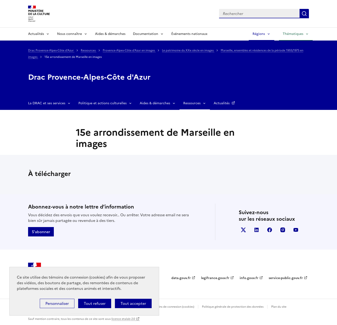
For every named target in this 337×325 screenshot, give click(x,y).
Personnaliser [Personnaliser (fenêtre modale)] (57, 303)
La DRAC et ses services (46, 103)
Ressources (88, 50)
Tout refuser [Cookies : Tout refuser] (95, 303)
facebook (269, 230)
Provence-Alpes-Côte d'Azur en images (129, 50)
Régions (259, 33)
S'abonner (41, 232)
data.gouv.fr (181, 278)
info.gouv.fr (249, 278)
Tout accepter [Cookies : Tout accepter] (133, 303)
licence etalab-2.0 (123, 319)
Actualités (36, 33)
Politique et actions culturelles (102, 103)
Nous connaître (69, 33)
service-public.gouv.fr (286, 278)
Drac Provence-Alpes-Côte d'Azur (51, 50)
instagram (282, 230)
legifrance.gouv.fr (215, 278)
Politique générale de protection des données (233, 307)
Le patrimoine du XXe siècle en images (188, 50)
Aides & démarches (110, 33)
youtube (295, 230)
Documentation (145, 33)
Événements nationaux (189, 33)
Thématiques (293, 33)
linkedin (256, 230)
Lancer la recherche (304, 13)
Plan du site (278, 307)
